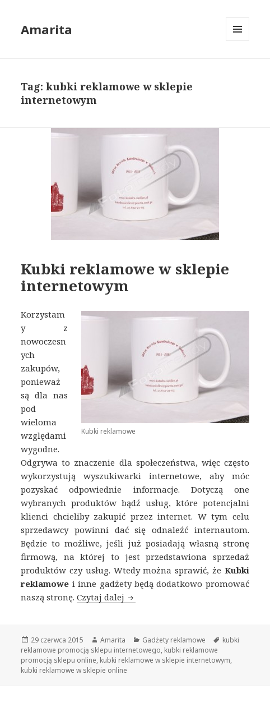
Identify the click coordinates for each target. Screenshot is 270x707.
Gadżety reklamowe (174, 640)
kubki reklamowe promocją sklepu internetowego (130, 645)
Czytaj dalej (106, 597)
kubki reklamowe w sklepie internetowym (165, 660)
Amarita (46, 29)
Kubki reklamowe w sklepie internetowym (125, 277)
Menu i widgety (237, 40)
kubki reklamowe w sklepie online (74, 670)
